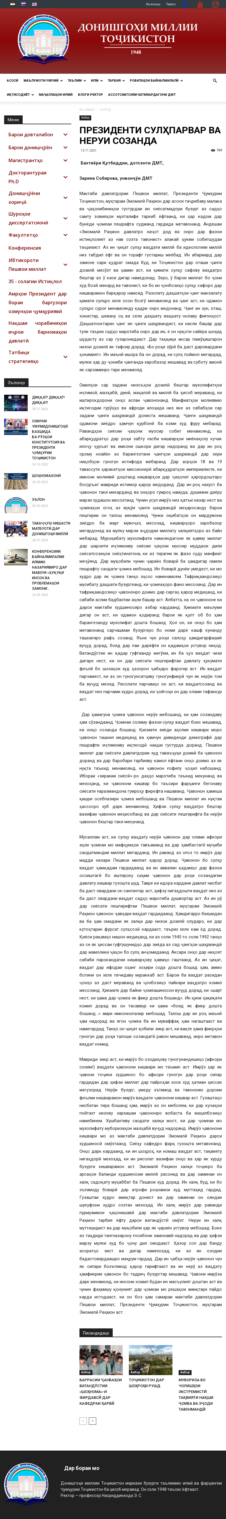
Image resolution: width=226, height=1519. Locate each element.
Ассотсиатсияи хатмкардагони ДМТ (142, 95)
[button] (215, 81)
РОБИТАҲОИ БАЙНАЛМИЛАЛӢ (156, 81)
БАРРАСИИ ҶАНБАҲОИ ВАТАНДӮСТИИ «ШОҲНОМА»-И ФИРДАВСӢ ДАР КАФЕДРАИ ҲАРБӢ (100, 1392)
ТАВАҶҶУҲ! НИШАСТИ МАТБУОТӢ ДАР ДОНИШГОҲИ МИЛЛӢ (51, 528)
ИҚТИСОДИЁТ (20, 95)
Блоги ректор (90, 95)
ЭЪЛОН (38, 500)
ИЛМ (97, 81)
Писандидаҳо (96, 1333)
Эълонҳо (153, 4)
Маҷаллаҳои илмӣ (56, 95)
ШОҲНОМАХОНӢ (46, 476)
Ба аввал (86, 109)
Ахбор (85, 117)
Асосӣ (12, 81)
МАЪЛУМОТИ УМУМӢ (43, 81)
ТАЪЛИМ (77, 81)
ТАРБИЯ (116, 81)
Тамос (171, 4)
